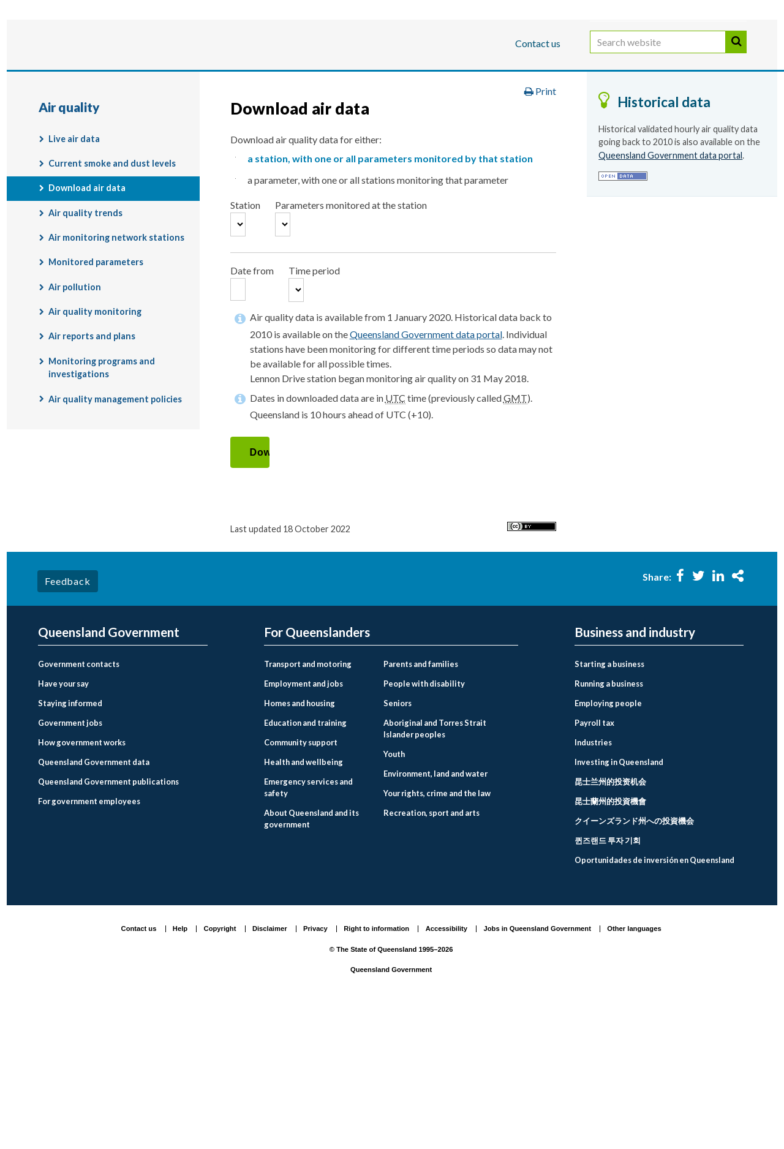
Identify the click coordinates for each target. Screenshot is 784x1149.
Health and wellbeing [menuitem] (303, 898)
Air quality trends (85, 307)
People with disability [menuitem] (424, 819)
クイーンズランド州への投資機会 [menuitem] (634, 957)
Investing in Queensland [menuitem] (619, 898)
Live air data (74, 233)
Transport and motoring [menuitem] (308, 800)
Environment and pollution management (582, 118)
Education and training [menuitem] (305, 859)
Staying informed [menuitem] (70, 839)
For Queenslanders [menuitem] (317, 768)
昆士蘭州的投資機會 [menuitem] (610, 937)
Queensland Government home (132, 118)
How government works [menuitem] (82, 878)
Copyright (220, 1065)
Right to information (376, 1065)
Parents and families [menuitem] (420, 800)
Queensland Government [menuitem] (108, 768)
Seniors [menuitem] (397, 839)
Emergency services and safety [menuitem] (308, 923)
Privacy (315, 1065)
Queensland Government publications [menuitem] (108, 917)
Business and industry (182, 82)
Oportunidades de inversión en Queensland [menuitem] (654, 996)
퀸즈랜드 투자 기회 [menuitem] (608, 976)
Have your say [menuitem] (63, 819)
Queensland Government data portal (426, 471)
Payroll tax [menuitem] (594, 859)
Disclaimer (269, 1065)
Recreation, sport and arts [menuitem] (431, 949)
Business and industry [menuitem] (635, 768)
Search (736, 54)
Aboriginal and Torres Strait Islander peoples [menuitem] (434, 864)
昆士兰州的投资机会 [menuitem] (610, 917)
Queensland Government (391, 1106)
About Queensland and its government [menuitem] (311, 954)
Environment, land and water (402, 118)
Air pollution (74, 381)
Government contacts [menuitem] (78, 800)
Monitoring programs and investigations (101, 462)
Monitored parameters (95, 357)
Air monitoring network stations (116, 332)
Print (540, 186)
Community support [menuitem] (300, 878)
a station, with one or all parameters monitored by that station (390, 252)
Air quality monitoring (242, 144)
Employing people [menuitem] (608, 839)
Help (180, 1065)
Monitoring (74, 144)
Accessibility (446, 1065)
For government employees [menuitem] (89, 937)
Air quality (145, 144)
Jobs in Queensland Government (537, 1065)
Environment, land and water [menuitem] (435, 909)
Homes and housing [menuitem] (299, 839)
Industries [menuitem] (593, 878)
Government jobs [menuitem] (70, 859)
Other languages (634, 1065)
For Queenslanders (78, 82)
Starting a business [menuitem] (609, 800)
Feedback (67, 717)
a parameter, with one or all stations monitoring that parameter (377, 274)
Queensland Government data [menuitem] (93, 898)
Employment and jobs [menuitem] (303, 819)
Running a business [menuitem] (609, 819)
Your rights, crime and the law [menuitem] (437, 929)
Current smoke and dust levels (112, 258)
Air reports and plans (91, 431)
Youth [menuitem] (394, 890)
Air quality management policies (115, 493)
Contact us (537, 43)
